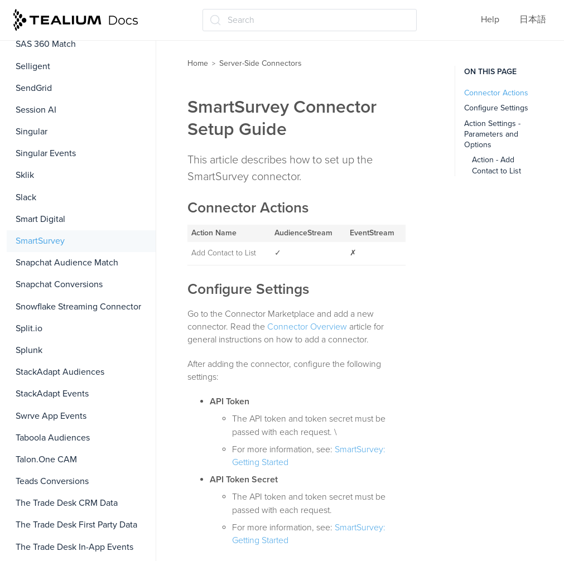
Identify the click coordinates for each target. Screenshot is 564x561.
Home (197, 63)
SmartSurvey (40, 240)
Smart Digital (40, 219)
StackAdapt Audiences (60, 372)
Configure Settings (496, 108)
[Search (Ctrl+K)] (310, 20)
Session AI (36, 109)
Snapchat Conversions (59, 284)
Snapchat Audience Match (67, 262)
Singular (31, 131)
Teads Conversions (52, 481)
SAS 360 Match (46, 44)
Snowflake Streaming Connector (78, 306)
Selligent (33, 66)
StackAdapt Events (52, 393)
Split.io (29, 328)
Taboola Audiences (53, 437)
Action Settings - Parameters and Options (492, 134)
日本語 (532, 19)
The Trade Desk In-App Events (74, 547)
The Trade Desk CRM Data (67, 503)
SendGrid (34, 88)
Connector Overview (307, 326)
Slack (26, 197)
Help (490, 19)
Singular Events (46, 153)
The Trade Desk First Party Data (76, 524)
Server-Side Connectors (260, 63)
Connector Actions (496, 93)
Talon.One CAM (46, 459)
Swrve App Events (51, 416)
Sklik (25, 175)
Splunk (29, 350)
